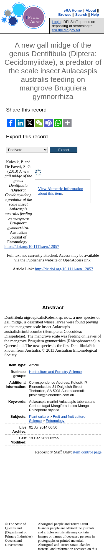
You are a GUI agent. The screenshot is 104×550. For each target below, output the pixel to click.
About (91, 10)
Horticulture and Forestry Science (55, 372)
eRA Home (73, 10)
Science (35, 421)
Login (56, 22)
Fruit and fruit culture (69, 416)
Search (81, 14)
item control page (87, 452)
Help (95, 14)
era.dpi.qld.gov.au (66, 30)
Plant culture (39, 416)
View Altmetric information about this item (60, 191)
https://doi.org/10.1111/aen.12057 (31, 246)
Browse (64, 14)
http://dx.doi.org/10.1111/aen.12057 (64, 269)
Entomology (55, 421)
